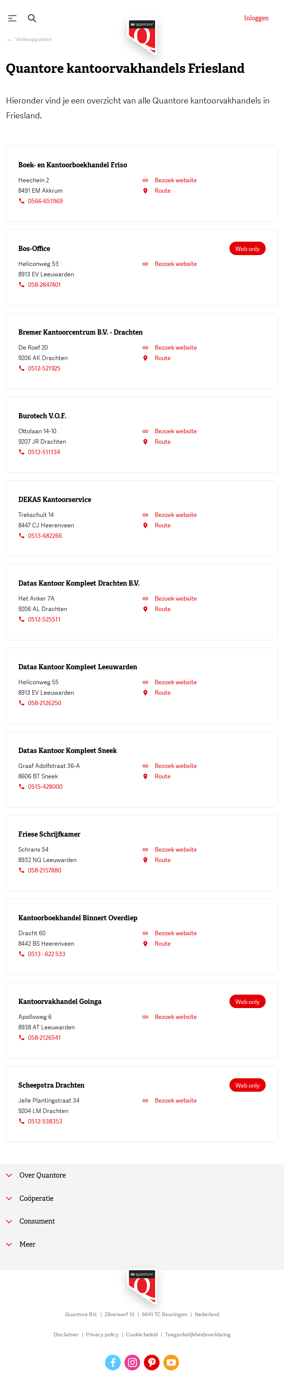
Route (156, 191)
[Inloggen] (256, 18)
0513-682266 (40, 536)
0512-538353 (40, 1121)
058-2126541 (39, 1038)
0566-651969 (40, 201)
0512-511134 (39, 452)
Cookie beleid (142, 1334)
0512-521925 (39, 369)
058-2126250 (39, 703)
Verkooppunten (33, 39)
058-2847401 (39, 285)
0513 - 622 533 (41, 954)
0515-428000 (40, 787)
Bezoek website (169, 180)
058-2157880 (39, 871)
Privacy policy (102, 1334)
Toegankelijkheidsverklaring (198, 1334)
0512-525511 (39, 620)
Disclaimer (65, 1334)
